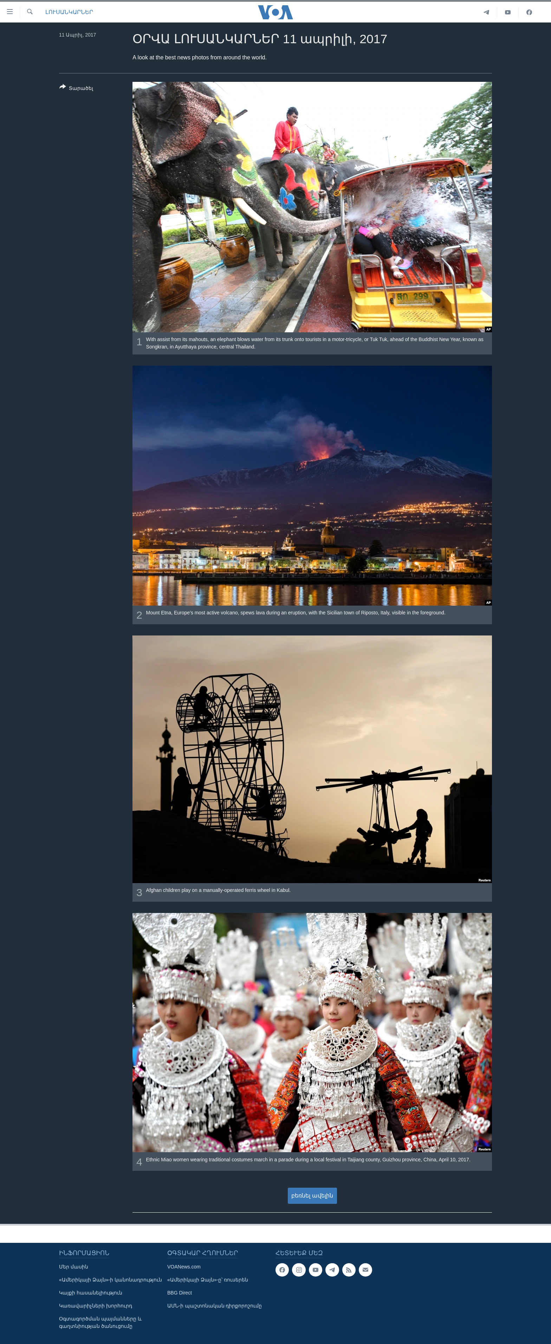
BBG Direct (179, 1293)
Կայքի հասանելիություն (90, 1293)
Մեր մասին (73, 1267)
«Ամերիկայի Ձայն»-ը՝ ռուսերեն (207, 1280)
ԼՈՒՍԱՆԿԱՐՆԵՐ (69, 12)
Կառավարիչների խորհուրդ (95, 1306)
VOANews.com (184, 1267)
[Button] (76, 89)
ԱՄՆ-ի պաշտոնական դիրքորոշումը (214, 1306)
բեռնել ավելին (312, 1196)
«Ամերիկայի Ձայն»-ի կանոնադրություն (110, 1280)
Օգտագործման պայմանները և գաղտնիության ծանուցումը (100, 1322)
